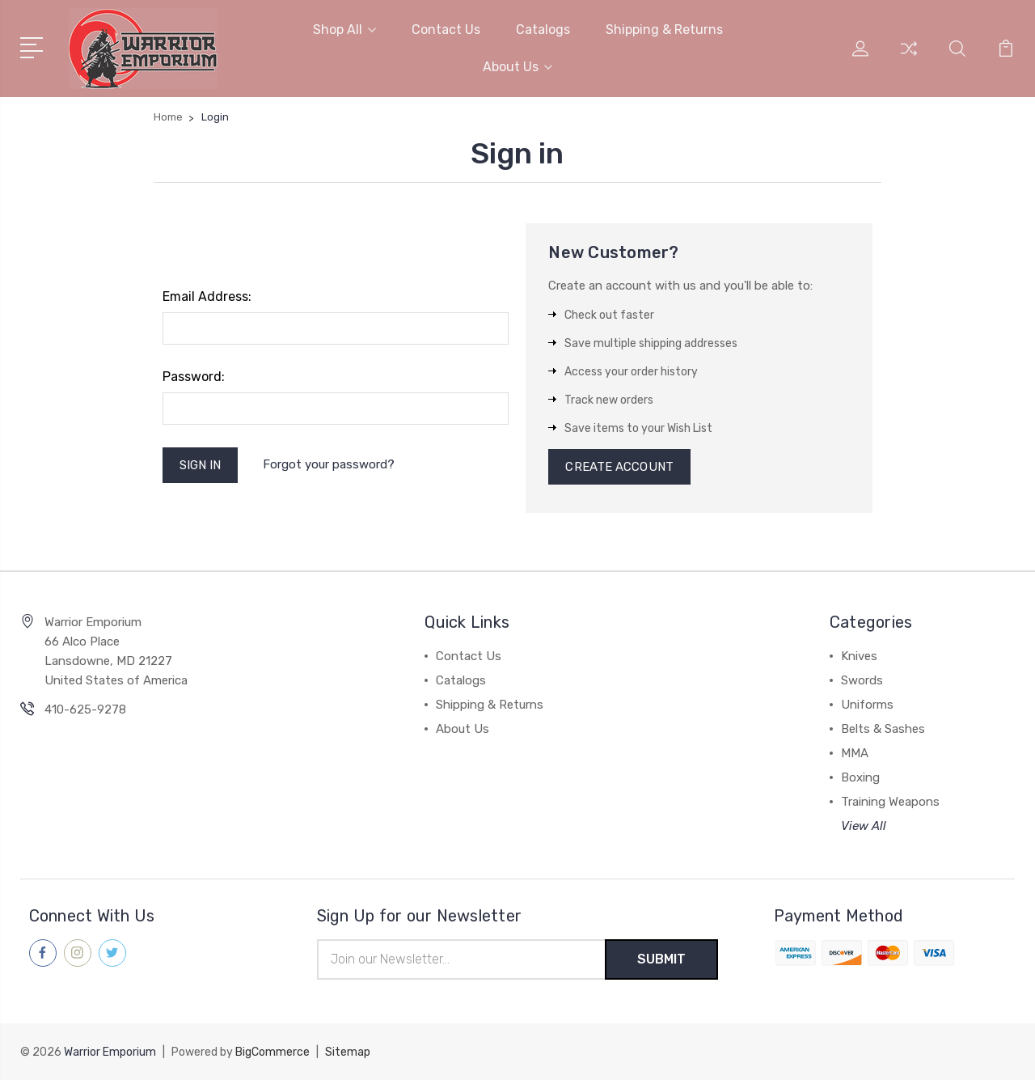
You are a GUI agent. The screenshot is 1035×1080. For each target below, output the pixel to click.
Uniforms (867, 704)
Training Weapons (890, 801)
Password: (194, 376)
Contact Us (446, 29)
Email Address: (207, 296)
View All (863, 826)
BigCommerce (272, 1052)
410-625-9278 (85, 709)
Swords (862, 680)
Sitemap (347, 1052)
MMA (854, 753)
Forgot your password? (329, 464)
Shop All (344, 29)
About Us (517, 66)
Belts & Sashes (883, 729)
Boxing (860, 777)
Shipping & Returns (664, 29)
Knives (859, 656)
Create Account (619, 467)
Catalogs (543, 29)
